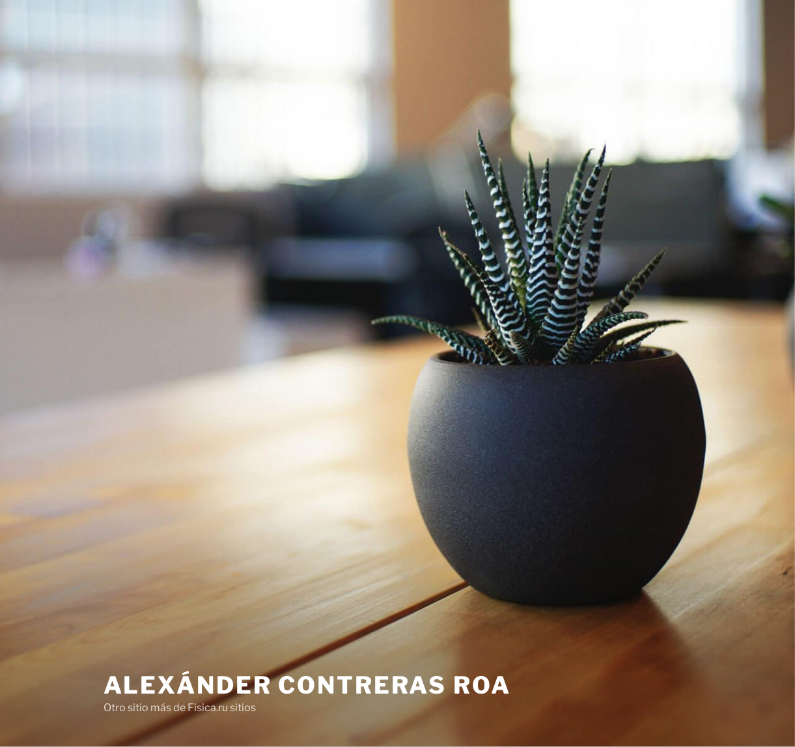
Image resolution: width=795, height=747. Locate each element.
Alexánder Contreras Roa (307, 685)
